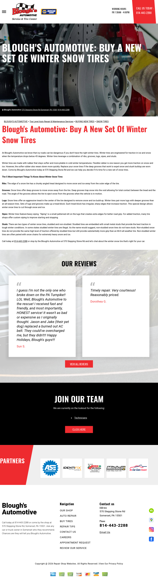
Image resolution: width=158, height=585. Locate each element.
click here (79, 429)
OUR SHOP (66, 510)
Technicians (80, 417)
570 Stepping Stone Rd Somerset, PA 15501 (40, 110)
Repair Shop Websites (65, 563)
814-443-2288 (143, 13)
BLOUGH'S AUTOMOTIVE (15, 121)
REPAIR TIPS (67, 526)
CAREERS (65, 537)
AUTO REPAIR (68, 515)
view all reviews (79, 364)
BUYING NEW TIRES (84, 121)
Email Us (105, 532)
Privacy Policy (116, 563)
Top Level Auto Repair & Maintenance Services (51, 121)
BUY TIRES (66, 521)
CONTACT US (68, 531)
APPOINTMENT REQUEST (75, 542)
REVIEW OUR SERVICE (73, 548)
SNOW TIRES (102, 121)
